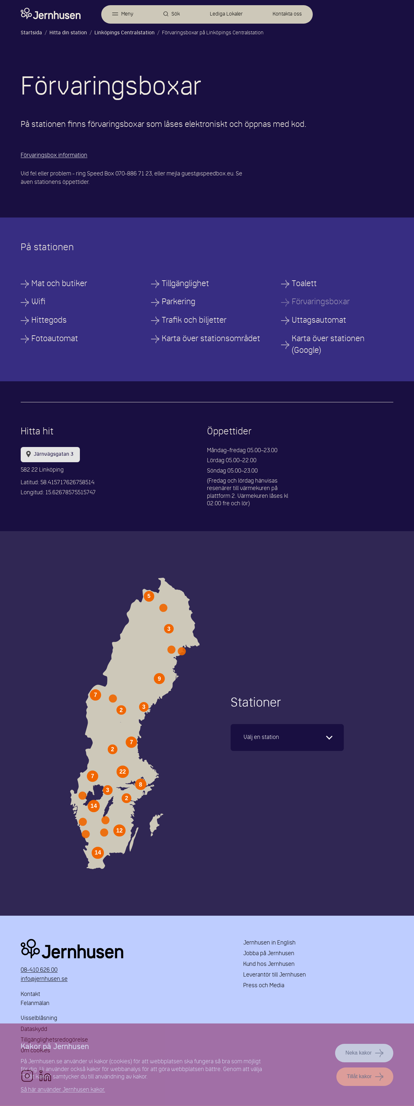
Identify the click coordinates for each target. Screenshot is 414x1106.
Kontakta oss (287, 14)
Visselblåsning (39, 1019)
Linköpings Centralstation (124, 33)
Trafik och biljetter (194, 321)
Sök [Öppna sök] (176, 14)
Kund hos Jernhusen (269, 964)
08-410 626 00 (39, 970)
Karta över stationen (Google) (328, 345)
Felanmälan (35, 1003)
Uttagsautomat (319, 321)
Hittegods (49, 321)
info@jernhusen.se (44, 980)
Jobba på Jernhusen (268, 954)
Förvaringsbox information (54, 155)
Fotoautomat (54, 339)
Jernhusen (124, 949)
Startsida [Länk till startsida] (31, 33)
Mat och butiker (59, 284)
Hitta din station (68, 33)
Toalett (304, 284)
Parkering (178, 302)
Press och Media (263, 986)
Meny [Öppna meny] (127, 14)
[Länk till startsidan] (51, 14)
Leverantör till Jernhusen (274, 975)
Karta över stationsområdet (211, 339)
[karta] (287, 737)
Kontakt (30, 995)
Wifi (38, 302)
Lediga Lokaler (226, 14)
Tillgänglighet (185, 284)
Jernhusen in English (269, 943)
